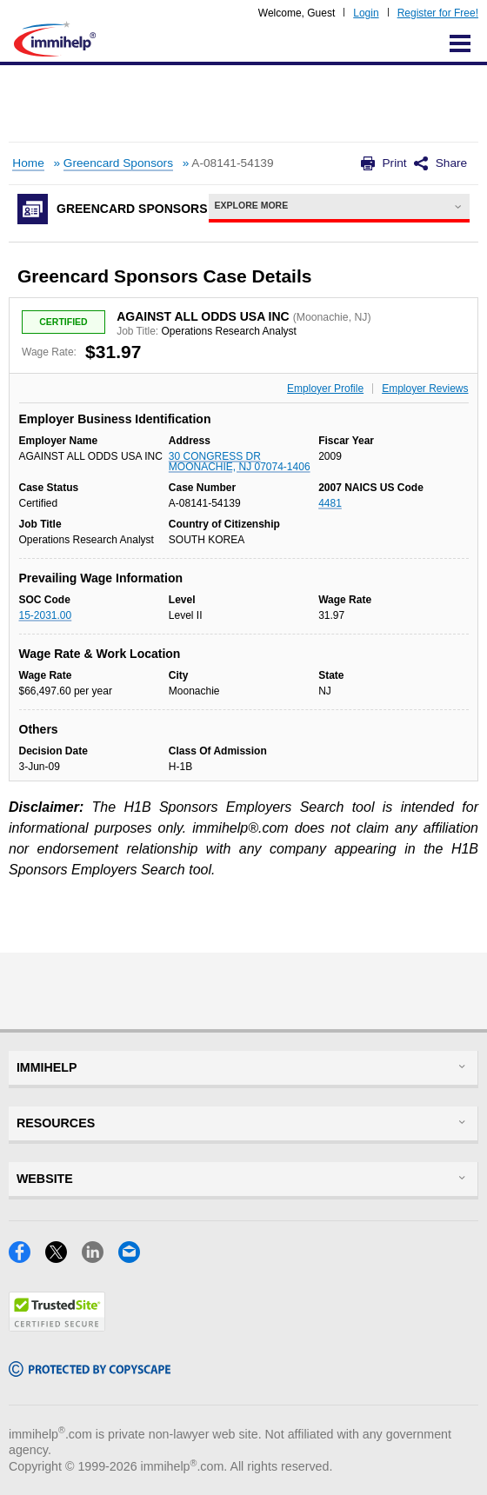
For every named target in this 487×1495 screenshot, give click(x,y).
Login (365, 13)
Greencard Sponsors (118, 162)
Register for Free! (437, 13)
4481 (330, 503)
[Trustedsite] (57, 1326)
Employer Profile (325, 388)
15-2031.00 (45, 615)
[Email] (134, 1257)
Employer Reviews (425, 388)
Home (27, 162)
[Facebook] (27, 1257)
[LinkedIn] (100, 1257)
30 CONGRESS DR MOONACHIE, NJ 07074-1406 (239, 461)
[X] (63, 1257)
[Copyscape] (89, 1371)
